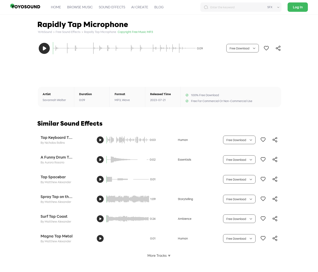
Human (183, 140)
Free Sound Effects (68, 32)
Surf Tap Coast (54, 216)
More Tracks (159, 255)
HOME (56, 7)
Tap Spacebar (53, 176)
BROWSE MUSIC (80, 7)
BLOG (159, 7)
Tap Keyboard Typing (57, 137)
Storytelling (185, 199)
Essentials (184, 159)
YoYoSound (45, 32)
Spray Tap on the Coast (57, 196)
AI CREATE (139, 7)
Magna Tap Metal (57, 236)
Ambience (184, 219)
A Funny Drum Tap (57, 157)
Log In (298, 7)
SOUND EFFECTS (112, 7)
